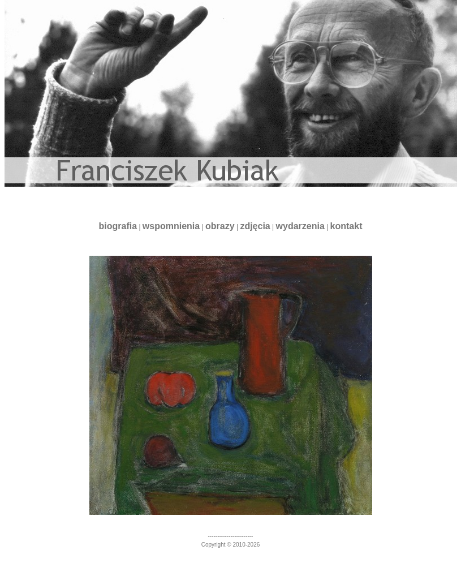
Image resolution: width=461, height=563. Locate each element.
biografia (117, 226)
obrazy (220, 226)
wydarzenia (300, 226)
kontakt (346, 226)
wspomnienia (171, 226)
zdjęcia (255, 226)
